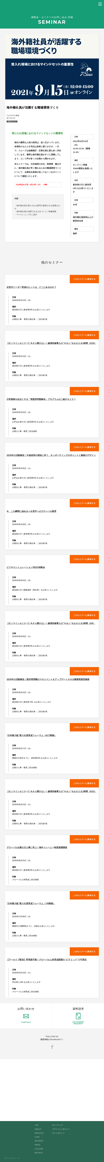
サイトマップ (57, 1125)
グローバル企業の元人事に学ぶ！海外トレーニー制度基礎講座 (36, 847)
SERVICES (39, 1133)
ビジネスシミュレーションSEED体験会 (25, 567)
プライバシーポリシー (61, 1129)
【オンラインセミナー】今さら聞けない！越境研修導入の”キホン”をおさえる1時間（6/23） (51, 791)
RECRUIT (39, 1153)
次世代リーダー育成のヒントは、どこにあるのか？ (31, 287)
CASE (37, 1137)
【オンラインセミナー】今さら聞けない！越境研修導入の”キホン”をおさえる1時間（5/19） (51, 343)
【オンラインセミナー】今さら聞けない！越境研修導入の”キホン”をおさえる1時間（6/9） (50, 623)
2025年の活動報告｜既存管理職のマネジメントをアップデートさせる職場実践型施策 (47, 679)
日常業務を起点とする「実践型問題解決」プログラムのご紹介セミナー (41, 399)
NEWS (37, 1145)
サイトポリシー (58, 1133)
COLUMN (39, 1149)
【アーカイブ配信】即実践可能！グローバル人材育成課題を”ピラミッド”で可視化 (46, 960)
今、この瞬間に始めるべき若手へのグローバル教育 (31, 511)
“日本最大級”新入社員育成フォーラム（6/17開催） (31, 735)
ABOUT (38, 1129)
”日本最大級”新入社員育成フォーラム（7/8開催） (30, 903)
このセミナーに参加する (84, 279)
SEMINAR (39, 1141)
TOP (37, 1125)
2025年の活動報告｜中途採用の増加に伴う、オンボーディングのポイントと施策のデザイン (51, 455)
